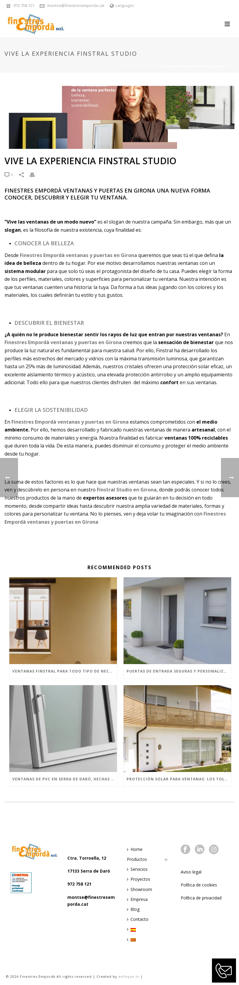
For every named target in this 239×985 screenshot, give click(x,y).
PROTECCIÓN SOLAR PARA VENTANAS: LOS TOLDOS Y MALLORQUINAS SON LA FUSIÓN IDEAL (179, 779)
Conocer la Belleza (44, 243)
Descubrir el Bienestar (49, 322)
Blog (133, 909)
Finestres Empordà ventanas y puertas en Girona (63, 342)
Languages (122, 5)
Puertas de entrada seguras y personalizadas (179, 671)
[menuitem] (132, 929)
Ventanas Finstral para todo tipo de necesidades (64, 671)
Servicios (137, 869)
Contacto (138, 919)
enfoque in (128, 976)
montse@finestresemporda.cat (75, 5)
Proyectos (138, 879)
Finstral (144, 66)
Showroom (139, 889)
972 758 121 (24, 5)
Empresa (137, 899)
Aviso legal (191, 872)
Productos (137, 859)
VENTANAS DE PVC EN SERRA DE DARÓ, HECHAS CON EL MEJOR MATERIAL (64, 779)
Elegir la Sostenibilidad (51, 409)
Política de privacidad (201, 898)
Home (126, 66)
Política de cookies (199, 885)
